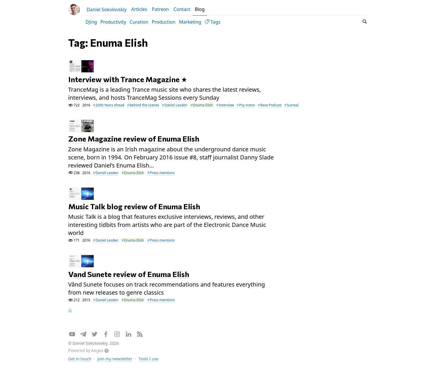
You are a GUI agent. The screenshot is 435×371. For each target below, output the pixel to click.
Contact (182, 9)
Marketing (190, 22)
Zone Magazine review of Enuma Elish (133, 138)
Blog (200, 9)
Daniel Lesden (175, 105)
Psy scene (247, 105)
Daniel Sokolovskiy (107, 9)
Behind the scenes (144, 105)
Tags (212, 22)
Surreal (292, 105)
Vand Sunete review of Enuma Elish (128, 274)
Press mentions (162, 172)
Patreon (160, 9)
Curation (139, 22)
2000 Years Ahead (109, 105)
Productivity (113, 22)
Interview (226, 105)
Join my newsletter (114, 358)
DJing (91, 22)
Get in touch (79, 358)
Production (164, 22)
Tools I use (148, 358)
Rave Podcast (271, 105)
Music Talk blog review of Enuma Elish (134, 206)
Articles (139, 9)
